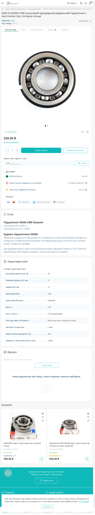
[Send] (82, 163)
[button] (45, 125)
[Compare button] (87, 132)
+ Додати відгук (46, 365)
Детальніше (84, 501)
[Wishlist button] (82, 132)
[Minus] (8, 150)
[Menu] (3, 3)
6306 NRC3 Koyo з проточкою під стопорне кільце (22, 444)
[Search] (86, 3)
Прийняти (47, 507)
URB (13, 20)
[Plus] (17, 150)
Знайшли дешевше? (11, 142)
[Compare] (43, 420)
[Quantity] (12, 150)
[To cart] (42, 459)
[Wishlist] (43, 417)
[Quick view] (43, 413)
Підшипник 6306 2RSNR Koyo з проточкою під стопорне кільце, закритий (69, 444)
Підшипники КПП (34, 9)
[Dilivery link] (86, 183)
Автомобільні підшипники (15, 9)
